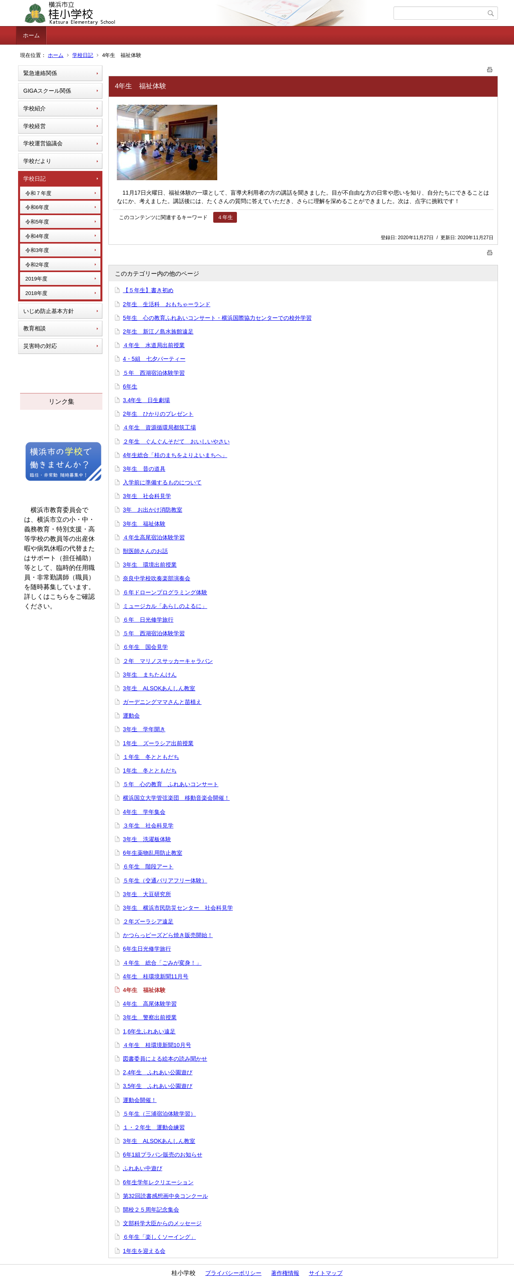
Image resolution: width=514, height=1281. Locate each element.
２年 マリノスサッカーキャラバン (168, 661)
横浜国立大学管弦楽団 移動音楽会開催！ (176, 798)
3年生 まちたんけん (150, 674)
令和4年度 (37, 236)
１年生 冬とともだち (151, 757)
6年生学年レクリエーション (158, 1182)
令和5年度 (37, 222)
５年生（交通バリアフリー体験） (165, 880)
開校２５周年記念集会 (151, 1209)
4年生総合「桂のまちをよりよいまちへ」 (175, 455)
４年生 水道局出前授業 (154, 345)
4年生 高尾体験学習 (150, 1003)
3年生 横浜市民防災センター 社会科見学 (178, 908)
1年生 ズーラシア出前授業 (158, 743)
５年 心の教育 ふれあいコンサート (170, 784)
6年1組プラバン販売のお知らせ (162, 1154)
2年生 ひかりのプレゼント (158, 414)
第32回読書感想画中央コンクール (165, 1196)
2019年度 (36, 279)
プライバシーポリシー (233, 1273)
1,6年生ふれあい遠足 (149, 1031)
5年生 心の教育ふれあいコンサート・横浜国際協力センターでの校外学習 (217, 318)
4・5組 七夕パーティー (154, 359)
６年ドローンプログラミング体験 (165, 592)
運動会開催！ (140, 1100)
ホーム (31, 35)
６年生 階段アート (148, 866)
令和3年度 (37, 250)
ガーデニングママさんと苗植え (162, 702)
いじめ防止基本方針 (48, 311)
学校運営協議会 (43, 143)
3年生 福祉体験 (144, 524)
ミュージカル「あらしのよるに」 (165, 606)
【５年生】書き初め (148, 290)
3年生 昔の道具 (144, 469)
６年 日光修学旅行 (148, 619)
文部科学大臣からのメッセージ (162, 1223)
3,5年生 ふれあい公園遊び (157, 1086)
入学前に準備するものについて (162, 482)
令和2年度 (37, 265)
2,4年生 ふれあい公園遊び (157, 1072)
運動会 (131, 715)
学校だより (37, 161)
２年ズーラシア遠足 (148, 921)
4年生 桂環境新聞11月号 (155, 976)
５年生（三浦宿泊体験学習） (159, 1113)
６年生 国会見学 (145, 647)
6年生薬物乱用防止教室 (152, 853)
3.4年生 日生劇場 (146, 400)
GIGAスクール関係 (47, 90)
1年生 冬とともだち (150, 770)
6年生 (130, 386)
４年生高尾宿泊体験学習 (154, 537)
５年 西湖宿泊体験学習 (154, 373)
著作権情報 (285, 1273)
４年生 (225, 217)
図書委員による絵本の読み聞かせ (165, 1058)
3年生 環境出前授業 (150, 564)
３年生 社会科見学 (148, 825)
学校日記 (82, 55)
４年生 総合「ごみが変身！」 (162, 963)
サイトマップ (326, 1273)
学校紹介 (34, 108)
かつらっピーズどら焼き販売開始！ (168, 935)
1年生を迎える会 (144, 1251)
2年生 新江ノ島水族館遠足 (158, 331)
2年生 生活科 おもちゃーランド (166, 304)
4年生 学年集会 (144, 812)
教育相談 (34, 328)
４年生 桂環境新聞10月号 (157, 1045)
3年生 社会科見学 (147, 496)
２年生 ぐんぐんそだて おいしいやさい (176, 441)
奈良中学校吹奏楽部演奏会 (156, 578)
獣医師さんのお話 (145, 551)
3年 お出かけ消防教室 (152, 509)
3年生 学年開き (144, 729)
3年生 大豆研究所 (147, 894)
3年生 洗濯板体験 (147, 839)
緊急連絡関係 (40, 73)
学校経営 (34, 126)
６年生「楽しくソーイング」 (159, 1237)
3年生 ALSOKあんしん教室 (159, 688)
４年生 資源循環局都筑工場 (159, 427)
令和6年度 (37, 207)
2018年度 (36, 293)
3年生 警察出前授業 (150, 1017)
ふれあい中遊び (142, 1168)
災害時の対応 (40, 346)
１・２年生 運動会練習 (154, 1127)
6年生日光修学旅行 (147, 949)
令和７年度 (38, 193)
